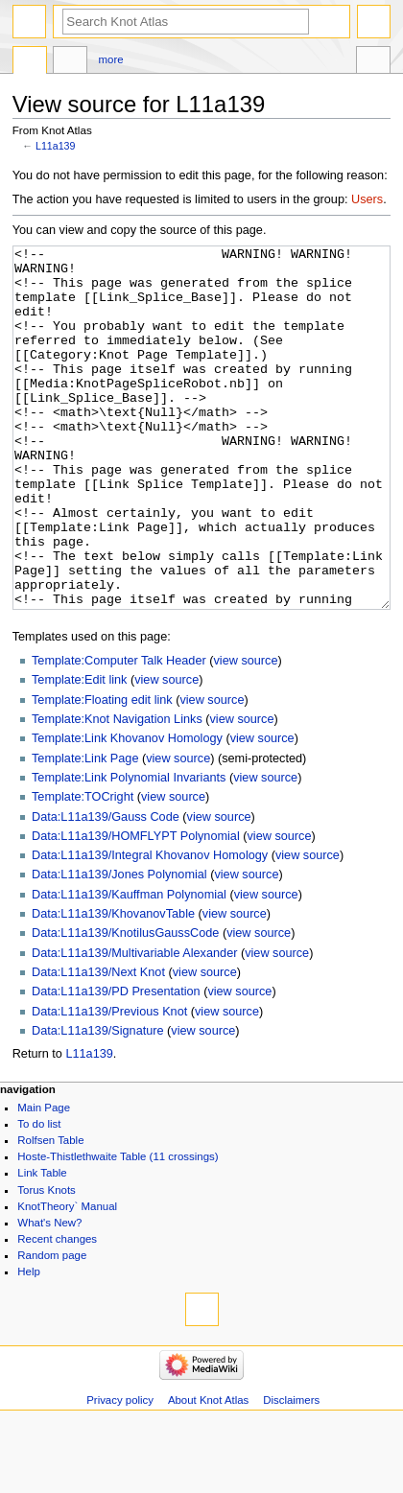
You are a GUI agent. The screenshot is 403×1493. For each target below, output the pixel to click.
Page (29, 62)
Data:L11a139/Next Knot (98, 1044)
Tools (373, 62)
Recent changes (57, 1311)
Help (28, 1343)
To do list (38, 1195)
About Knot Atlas (208, 1472)
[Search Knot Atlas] (185, 22)
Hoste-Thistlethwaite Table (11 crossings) (117, 1228)
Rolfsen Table (50, 1212)
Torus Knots (46, 1262)
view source (245, 732)
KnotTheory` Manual (67, 1278)
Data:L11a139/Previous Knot (109, 1083)
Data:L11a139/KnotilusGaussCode (125, 1005)
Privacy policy (120, 1472)
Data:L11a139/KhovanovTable (113, 985)
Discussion (70, 62)
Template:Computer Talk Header (119, 732)
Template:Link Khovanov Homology (127, 810)
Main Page (43, 1179)
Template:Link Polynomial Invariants (128, 849)
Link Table (41, 1244)
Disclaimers (291, 1472)
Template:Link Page (85, 830)
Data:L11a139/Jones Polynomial (119, 946)
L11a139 (56, 146)
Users (367, 199)
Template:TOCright (82, 868)
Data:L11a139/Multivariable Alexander (134, 1025)
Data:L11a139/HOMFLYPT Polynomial (136, 908)
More (111, 59)
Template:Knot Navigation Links (117, 791)
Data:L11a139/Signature (98, 1102)
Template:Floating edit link (102, 772)
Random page (51, 1327)
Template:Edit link (79, 751)
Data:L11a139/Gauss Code (105, 889)
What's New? (49, 1294)
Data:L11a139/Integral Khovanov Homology (150, 927)
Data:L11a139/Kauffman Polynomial (129, 966)
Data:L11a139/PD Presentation (116, 1063)
